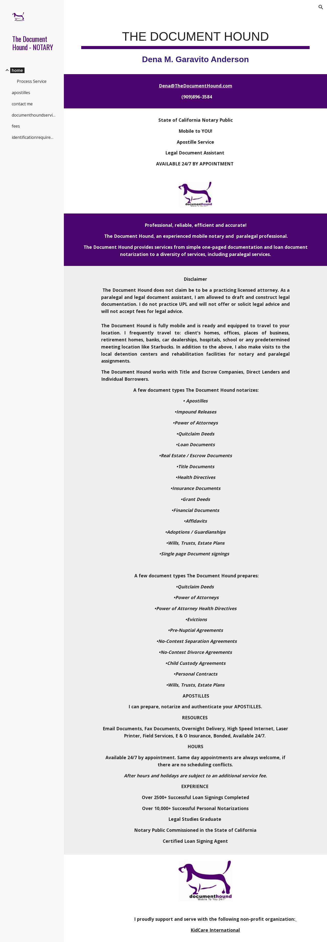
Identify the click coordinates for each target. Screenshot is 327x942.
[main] (195, 44)
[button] (321, 7)
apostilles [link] (21, 92)
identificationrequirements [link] (35, 137)
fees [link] (16, 126)
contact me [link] (22, 104)
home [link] (17, 70)
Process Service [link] (31, 81)
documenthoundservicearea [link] (35, 115)
